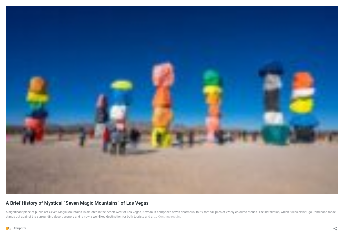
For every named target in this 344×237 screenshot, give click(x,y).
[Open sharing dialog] (335, 227)
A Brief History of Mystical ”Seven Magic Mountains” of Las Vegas (77, 203)
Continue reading (169, 216)
